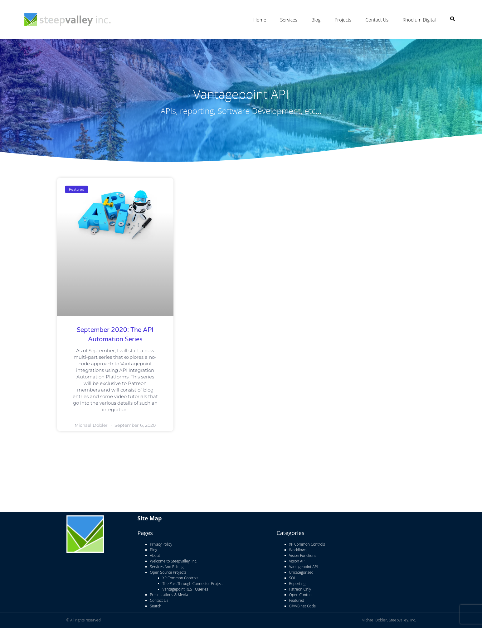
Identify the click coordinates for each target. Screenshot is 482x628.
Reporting (297, 583)
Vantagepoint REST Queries (185, 589)
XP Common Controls (180, 578)
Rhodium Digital (419, 20)
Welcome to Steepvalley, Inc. (173, 561)
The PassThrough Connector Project (193, 583)
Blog (315, 20)
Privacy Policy (161, 544)
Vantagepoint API (303, 566)
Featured (296, 600)
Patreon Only (300, 589)
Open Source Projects (168, 572)
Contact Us (377, 20)
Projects (342, 20)
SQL (292, 578)
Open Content (301, 594)
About (155, 555)
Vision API (297, 561)
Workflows (298, 550)
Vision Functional (303, 555)
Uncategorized (301, 572)
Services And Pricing (167, 566)
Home (259, 20)
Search (156, 606)
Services (288, 20)
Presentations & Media (169, 594)
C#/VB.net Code (302, 606)
